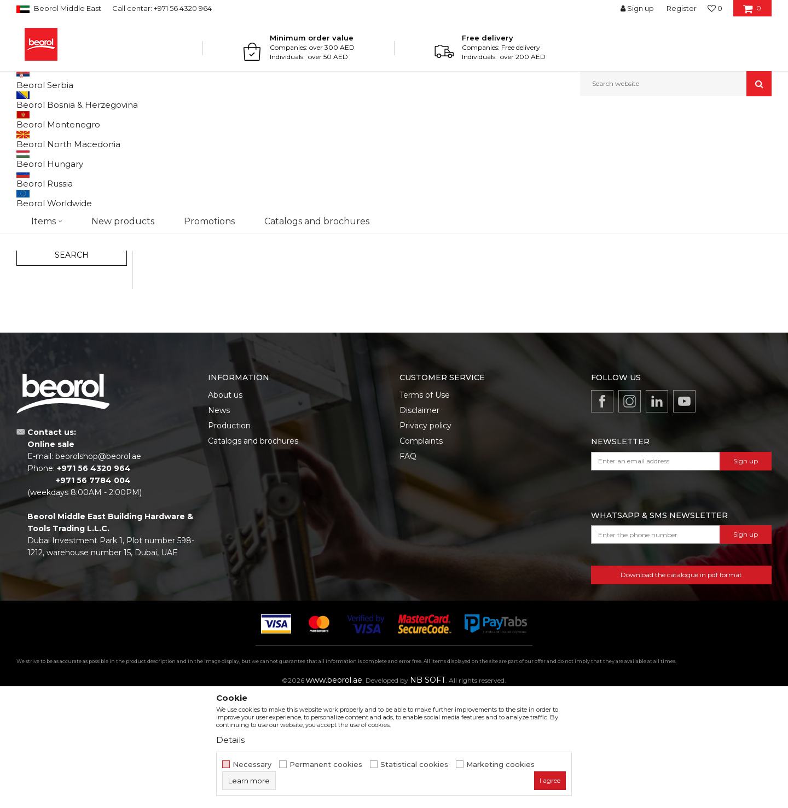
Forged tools (42, 203)
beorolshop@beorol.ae (98, 569)
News (219, 523)
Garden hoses (46, 177)
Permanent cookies (325, 764)
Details (230, 740)
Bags (29, 243)
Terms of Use (424, 508)
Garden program (107, 119)
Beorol (26, 119)
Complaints (421, 554)
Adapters (38, 190)
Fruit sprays (40, 216)
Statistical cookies (414, 764)
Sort (505, 137)
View (656, 137)
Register (682, 8)
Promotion (45, 298)
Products (58, 119)
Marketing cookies (500, 764)
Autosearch (462, 137)
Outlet (38, 285)
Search (72, 368)
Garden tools (43, 164)
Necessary (252, 764)
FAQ (407, 569)
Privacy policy (425, 538)
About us (225, 508)
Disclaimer (419, 523)
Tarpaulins (38, 229)
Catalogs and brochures (253, 554)
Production (229, 538)
